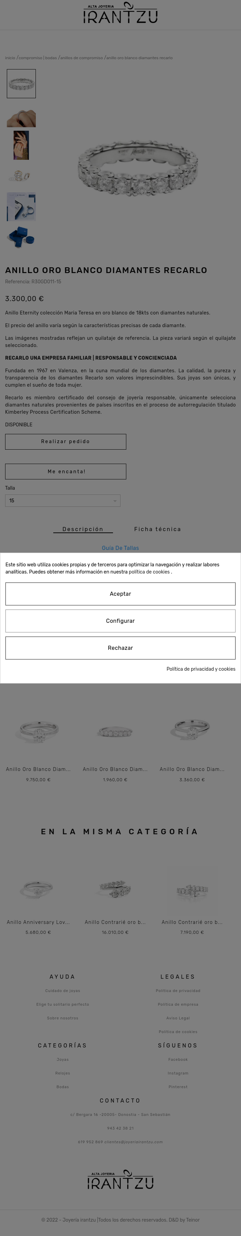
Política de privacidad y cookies (201, 669)
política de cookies (149, 572)
